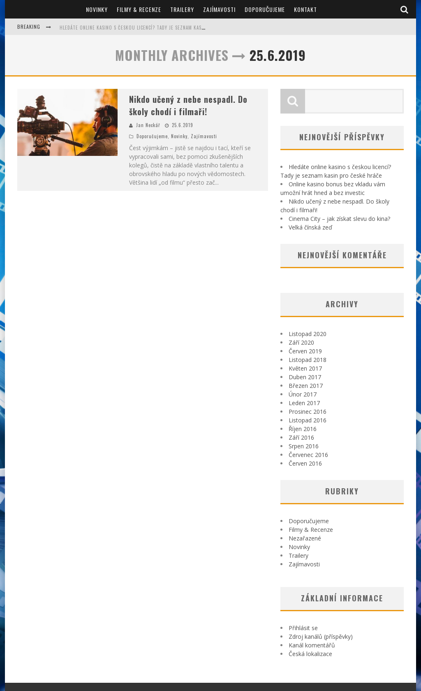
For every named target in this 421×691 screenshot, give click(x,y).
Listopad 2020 (307, 334)
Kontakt (305, 9)
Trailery (182, 9)
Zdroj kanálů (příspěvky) (321, 636)
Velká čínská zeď (310, 227)
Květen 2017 (305, 368)
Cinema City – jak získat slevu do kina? (339, 219)
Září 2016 (301, 437)
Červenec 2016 (308, 455)
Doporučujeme (265, 9)
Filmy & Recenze (139, 9)
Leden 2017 (304, 403)
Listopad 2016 (307, 420)
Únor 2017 (303, 394)
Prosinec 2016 (307, 411)
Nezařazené (305, 538)
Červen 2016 (305, 463)
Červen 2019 (305, 351)
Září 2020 (301, 342)
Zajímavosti (219, 9)
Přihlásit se (303, 628)
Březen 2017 (306, 386)
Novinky (97, 9)
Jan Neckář (148, 125)
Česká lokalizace (310, 654)
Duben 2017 (305, 377)
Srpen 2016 (304, 446)
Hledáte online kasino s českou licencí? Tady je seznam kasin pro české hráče (153, 27)
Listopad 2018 (307, 360)
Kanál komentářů (312, 645)
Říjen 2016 (303, 429)
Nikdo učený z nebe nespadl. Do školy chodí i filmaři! (188, 105)
